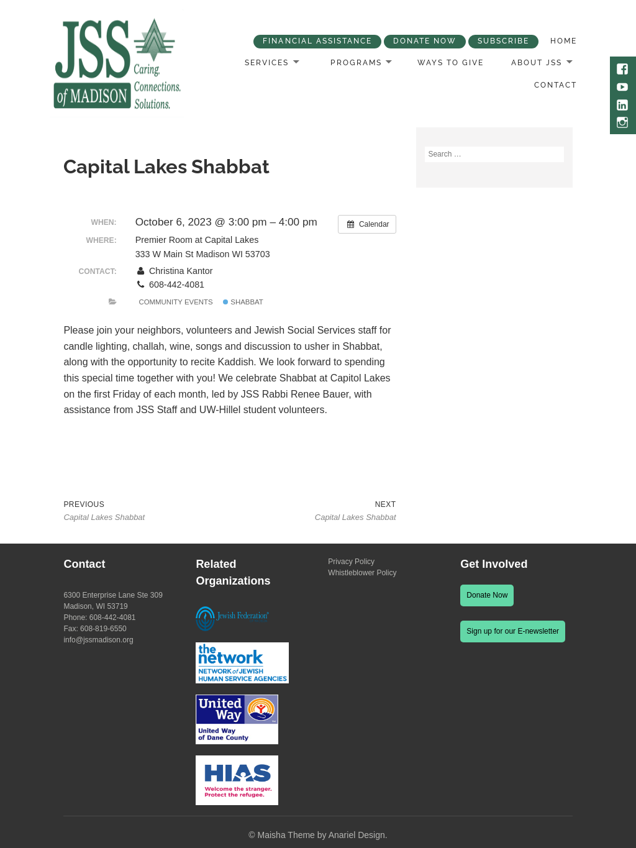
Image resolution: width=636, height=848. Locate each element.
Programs (355, 62)
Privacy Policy (351, 561)
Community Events (175, 302)
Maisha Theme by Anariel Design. (323, 835)
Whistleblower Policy (362, 572)
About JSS (536, 62)
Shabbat (243, 302)
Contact (555, 85)
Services (267, 62)
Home (563, 41)
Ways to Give (450, 62)
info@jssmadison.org (98, 640)
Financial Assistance (317, 41)
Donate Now (425, 41)
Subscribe (503, 41)
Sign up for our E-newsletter (512, 631)
